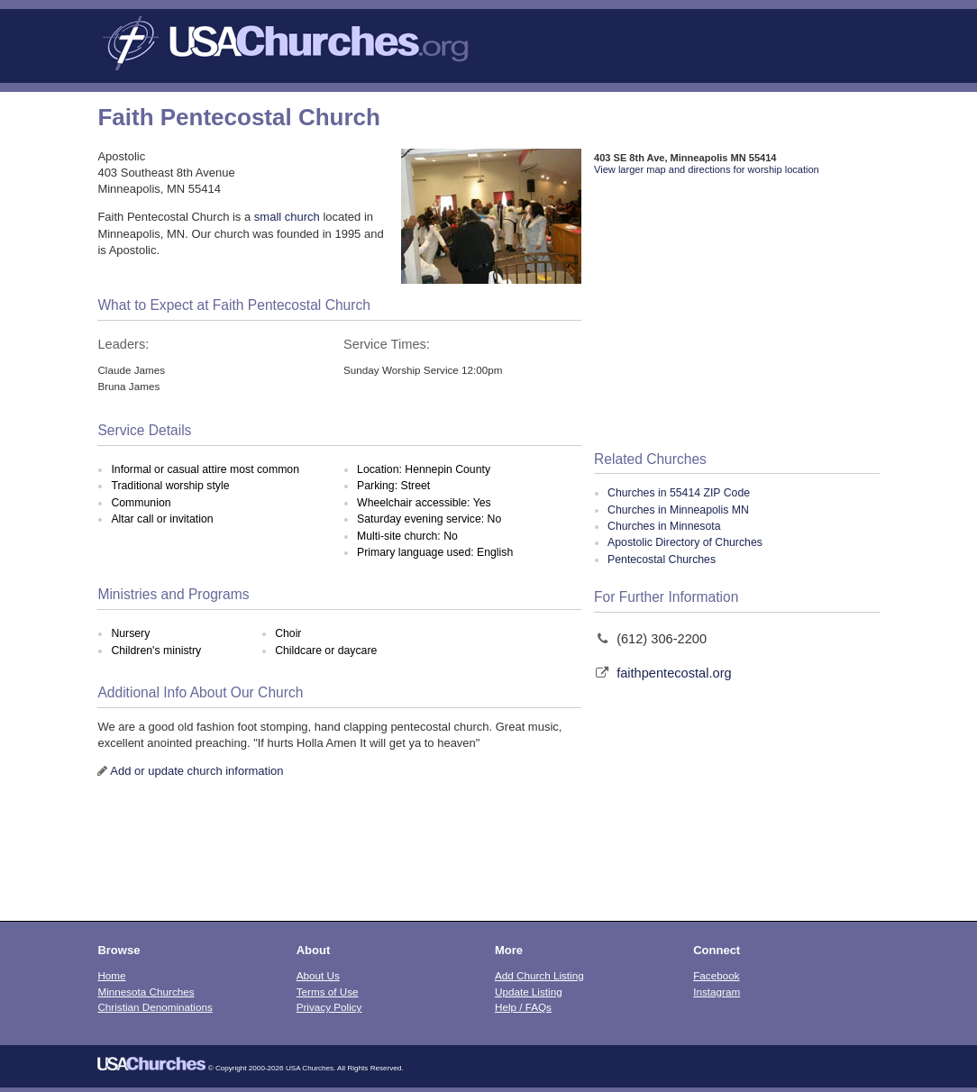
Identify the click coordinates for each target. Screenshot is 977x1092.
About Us (318, 975)
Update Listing (528, 991)
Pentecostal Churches (661, 559)
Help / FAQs (523, 1007)
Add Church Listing (539, 975)
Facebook (716, 975)
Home (111, 975)
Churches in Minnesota (663, 526)
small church (287, 216)
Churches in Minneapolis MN (678, 510)
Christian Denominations (154, 1007)
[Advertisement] (737, 314)
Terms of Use (328, 991)
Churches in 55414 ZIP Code (678, 493)
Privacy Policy (329, 1007)
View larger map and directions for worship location (706, 169)
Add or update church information (196, 771)
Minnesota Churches (145, 991)
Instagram (716, 991)
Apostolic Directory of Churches (684, 542)
